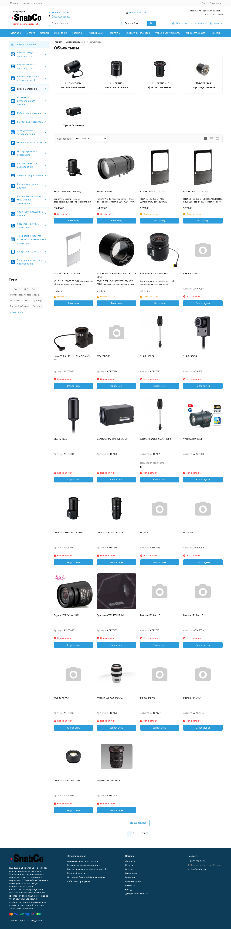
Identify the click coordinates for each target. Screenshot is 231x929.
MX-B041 (145, 532)
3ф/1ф (17, 289)
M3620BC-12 (103, 356)
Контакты (114, 32)
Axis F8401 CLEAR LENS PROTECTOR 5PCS (116, 275)
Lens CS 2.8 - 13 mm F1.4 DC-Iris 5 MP (72, 358)
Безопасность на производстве (83, 865)
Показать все (138, 822)
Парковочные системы (29, 142)
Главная (58, 41)
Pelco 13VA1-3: (104, 191)
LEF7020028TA (191, 273)
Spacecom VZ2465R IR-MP (111, 615)
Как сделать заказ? (196, 32)
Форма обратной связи (167, 32)
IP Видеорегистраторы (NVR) (24, 294)
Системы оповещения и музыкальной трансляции (30, 200)
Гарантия (77, 32)
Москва (14, 3)
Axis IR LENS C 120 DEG (195, 191)
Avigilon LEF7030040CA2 (109, 697)
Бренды (216, 32)
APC (26, 289)
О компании (60, 32)
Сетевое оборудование (30, 175)
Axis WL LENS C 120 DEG (67, 273)
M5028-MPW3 (147, 697)
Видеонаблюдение (75, 41)
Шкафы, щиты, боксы (28, 251)
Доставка (16, 32)
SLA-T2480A (60, 438)
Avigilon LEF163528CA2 (109, 780)
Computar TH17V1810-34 (67, 780)
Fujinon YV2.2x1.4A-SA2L (67, 615)
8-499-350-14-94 (59, 12)
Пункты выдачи (96, 32)
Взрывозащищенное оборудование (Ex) (87, 869)
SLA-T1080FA (147, 356)
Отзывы (44, 32)
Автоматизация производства (83, 861)
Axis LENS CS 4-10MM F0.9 (154, 273)
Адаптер (37, 300)
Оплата (31, 32)
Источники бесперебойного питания (26, 101)
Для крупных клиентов (138, 32)
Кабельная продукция (29, 113)
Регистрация (216, 3)
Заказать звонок (61, 16)
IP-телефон (15, 300)
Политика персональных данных (25, 920)
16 (143, 833)
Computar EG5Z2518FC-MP (68, 532)
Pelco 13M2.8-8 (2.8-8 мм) (67, 191)
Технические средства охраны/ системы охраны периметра (30, 239)
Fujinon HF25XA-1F (193, 615)
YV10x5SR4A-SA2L (192, 438)
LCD (27, 300)
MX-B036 (188, 532)
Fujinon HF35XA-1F (150, 615)
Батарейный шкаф (19, 306)
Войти (205, 3)
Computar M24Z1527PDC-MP (112, 438)
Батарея (37, 306)
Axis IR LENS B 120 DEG (152, 191)
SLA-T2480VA (190, 356)
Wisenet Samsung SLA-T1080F (156, 438)
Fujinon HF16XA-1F (193, 697)
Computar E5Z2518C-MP (110, 532)
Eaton (34, 289)
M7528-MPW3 (61, 697)
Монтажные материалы (30, 121)
